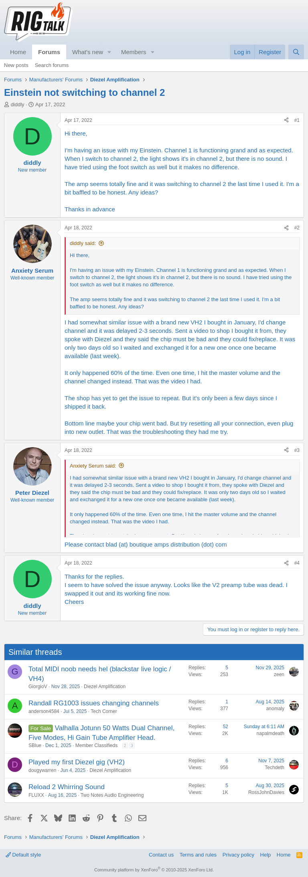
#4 (297, 563)
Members (133, 52)
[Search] (296, 52)
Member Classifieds (96, 745)
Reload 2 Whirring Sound (66, 787)
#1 (297, 120)
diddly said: (83, 243)
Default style (23, 855)
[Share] (286, 120)
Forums (49, 52)
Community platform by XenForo (154, 869)
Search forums (52, 65)
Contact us (161, 855)
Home (18, 52)
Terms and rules (198, 855)
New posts (16, 65)
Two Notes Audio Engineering (112, 795)
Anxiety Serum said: (93, 466)
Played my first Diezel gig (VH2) (76, 762)
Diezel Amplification (105, 686)
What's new (87, 52)
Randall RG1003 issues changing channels (93, 703)
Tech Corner (104, 711)
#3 (297, 450)
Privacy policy (238, 855)
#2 (297, 228)
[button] (109, 52)
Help (265, 855)
